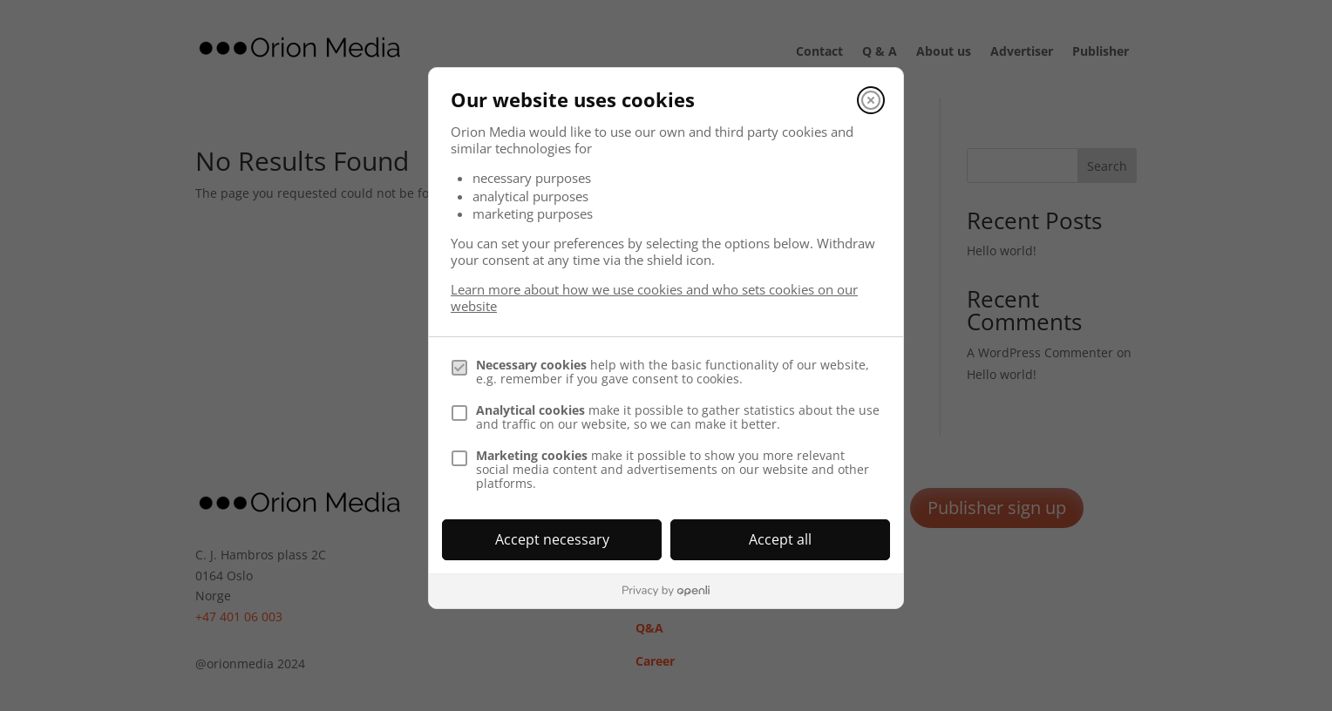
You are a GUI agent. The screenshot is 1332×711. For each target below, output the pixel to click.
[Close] (870, 100)
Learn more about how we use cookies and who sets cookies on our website (654, 298)
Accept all (780, 539)
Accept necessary (552, 539)
